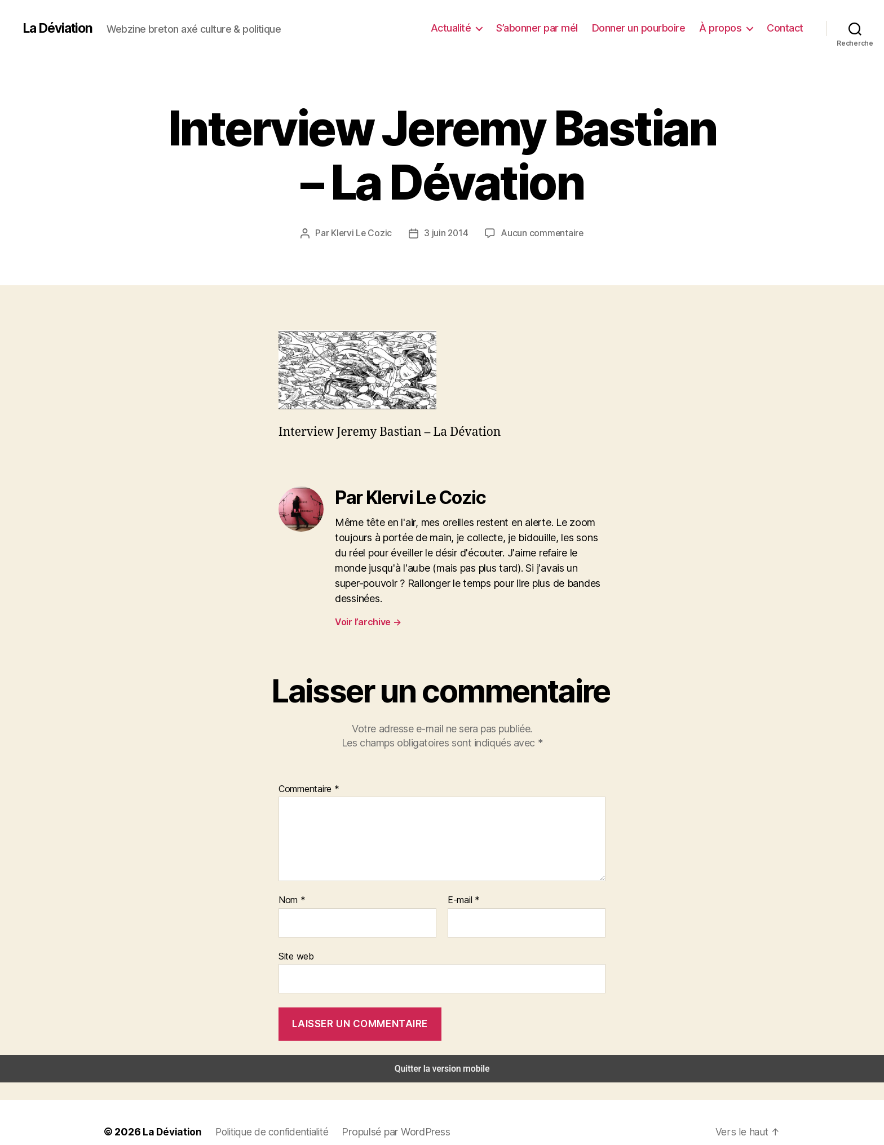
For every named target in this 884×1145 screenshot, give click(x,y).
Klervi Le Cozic (365, 232)
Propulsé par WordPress (391, 1113)
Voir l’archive (367, 606)
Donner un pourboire (649, 27)
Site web (295, 938)
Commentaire (308, 772)
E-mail (463, 883)
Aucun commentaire (540, 232)
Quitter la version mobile (442, 1050)
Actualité (469, 27)
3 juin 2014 (447, 232)
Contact (786, 27)
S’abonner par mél (551, 27)
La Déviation (59, 28)
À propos (725, 27)
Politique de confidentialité (267, 1113)
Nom (291, 883)
